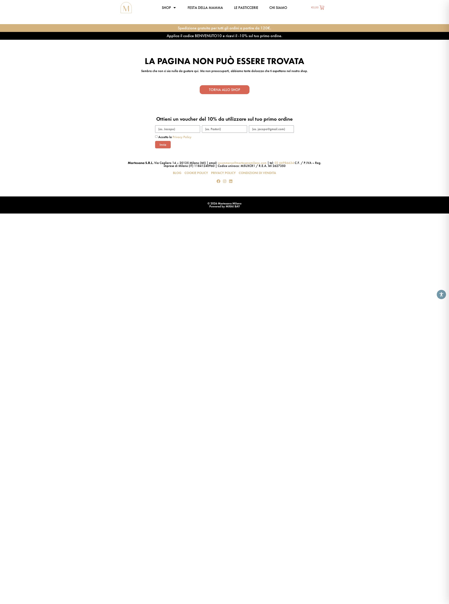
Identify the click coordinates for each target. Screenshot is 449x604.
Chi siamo (278, 7)
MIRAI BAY (233, 206)
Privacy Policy (182, 137)
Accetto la (175, 137)
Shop (169, 7)
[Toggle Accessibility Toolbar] (441, 294)
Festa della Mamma (205, 7)
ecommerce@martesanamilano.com (242, 163)
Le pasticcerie (246, 7)
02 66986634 (284, 163)
